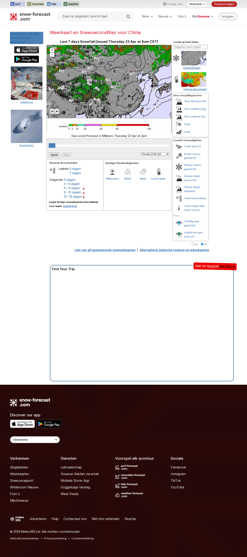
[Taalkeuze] (197, 4)
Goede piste (190, 146)
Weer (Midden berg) (195, 108)
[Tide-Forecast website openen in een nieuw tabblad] (53, 4)
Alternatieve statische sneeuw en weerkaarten (174, 250)
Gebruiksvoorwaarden (24, 538)
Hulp (55, 519)
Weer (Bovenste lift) (195, 101)
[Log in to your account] (228, 16)
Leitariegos (26, 102)
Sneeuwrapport (21, 480)
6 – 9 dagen (72, 188)
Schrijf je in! (70, 206)
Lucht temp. (158, 178)
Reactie (130, 519)
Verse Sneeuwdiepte (195, 198)
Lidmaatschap (71, 467)
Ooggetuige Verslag (75, 487)
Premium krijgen (224, 4)
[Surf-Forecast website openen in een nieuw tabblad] (17, 4)
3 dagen (75, 168)
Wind (127, 178)
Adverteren (38, 519)
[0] (199, 146)
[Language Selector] (35, 439)
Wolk (187, 131)
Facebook (178, 467)
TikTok (176, 480)
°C (196, 244)
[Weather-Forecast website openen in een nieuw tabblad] (71, 4)
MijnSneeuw (19, 500)
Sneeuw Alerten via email (80, 474)
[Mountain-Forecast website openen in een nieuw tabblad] (36, 4)
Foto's (182, 16)
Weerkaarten (19, 474)
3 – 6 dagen (72, 184)
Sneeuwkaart (191, 67)
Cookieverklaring (83, 538)
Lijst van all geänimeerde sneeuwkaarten (105, 250)
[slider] (52, 145)
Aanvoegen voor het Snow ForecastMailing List (24, 38)
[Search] (128, 16)
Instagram (178, 474)
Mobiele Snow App (75, 480)
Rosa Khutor (27, 145)
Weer (147, 16)
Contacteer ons (75, 519)
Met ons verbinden (106, 519)
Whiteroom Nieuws (24, 487)
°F (205, 244)
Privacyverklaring (55, 538)
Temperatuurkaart (195, 89)
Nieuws (165, 16)
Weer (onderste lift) (194, 116)
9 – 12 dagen (72, 192)
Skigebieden (19, 467)
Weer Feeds (70, 494)
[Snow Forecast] (30, 16)
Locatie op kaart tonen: (186, 42)
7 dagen (75, 173)
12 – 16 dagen (73, 196)
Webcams (112, 178)
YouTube (177, 487)
